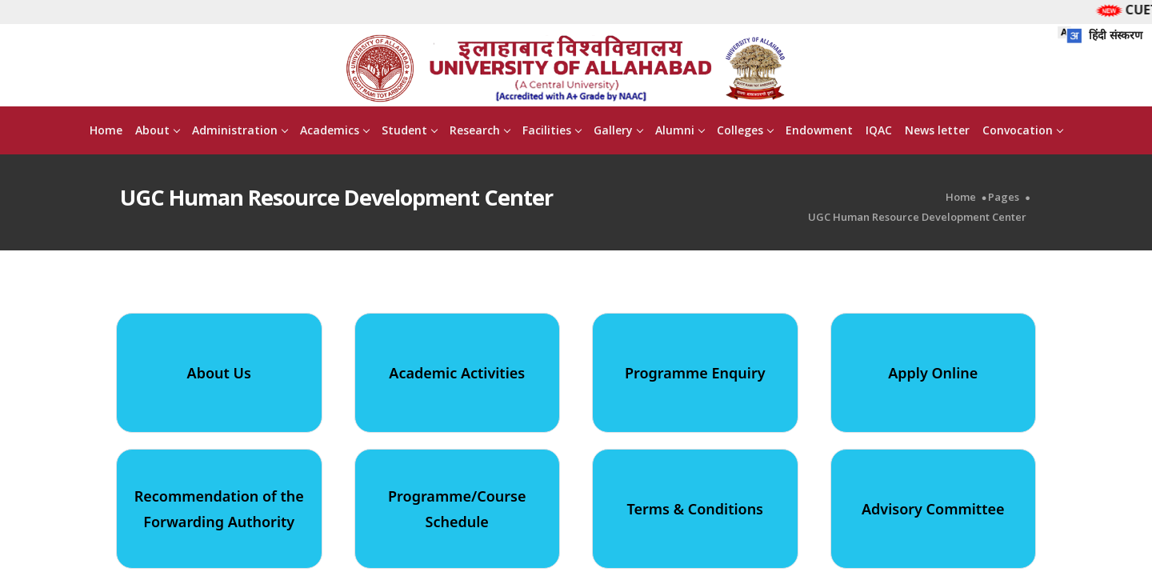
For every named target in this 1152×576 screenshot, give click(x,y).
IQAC (879, 132)
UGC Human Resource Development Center (917, 219)
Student (409, 132)
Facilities (551, 132)
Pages (1003, 199)
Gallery (618, 132)
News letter (937, 132)
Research (480, 132)
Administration (239, 132)
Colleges (745, 132)
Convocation (1022, 132)
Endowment (819, 132)
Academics (334, 132)
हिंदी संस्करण (1100, 34)
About (157, 132)
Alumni (679, 132)
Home (106, 132)
